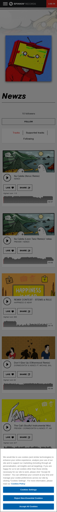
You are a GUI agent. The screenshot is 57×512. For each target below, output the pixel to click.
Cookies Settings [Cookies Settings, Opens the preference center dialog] (28, 490)
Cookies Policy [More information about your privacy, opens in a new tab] (18, 484)
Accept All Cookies (28, 506)
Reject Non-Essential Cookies (28, 498)
